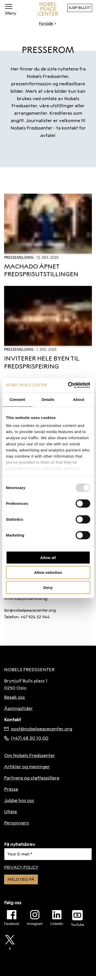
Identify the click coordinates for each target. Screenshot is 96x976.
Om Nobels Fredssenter (29, 755)
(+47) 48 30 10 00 (26, 738)
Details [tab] (48, 399)
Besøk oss (14, 697)
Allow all (48, 557)
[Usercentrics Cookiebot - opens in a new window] (68, 385)
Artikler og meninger (27, 767)
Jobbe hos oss (19, 800)
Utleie (10, 812)
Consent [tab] (17, 399)
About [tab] (78, 399)
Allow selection (48, 572)
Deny (48, 587)
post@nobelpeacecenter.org (38, 729)
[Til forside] (48, 9)
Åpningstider (18, 708)
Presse (11, 789)
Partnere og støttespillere (31, 778)
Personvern (16, 823)
